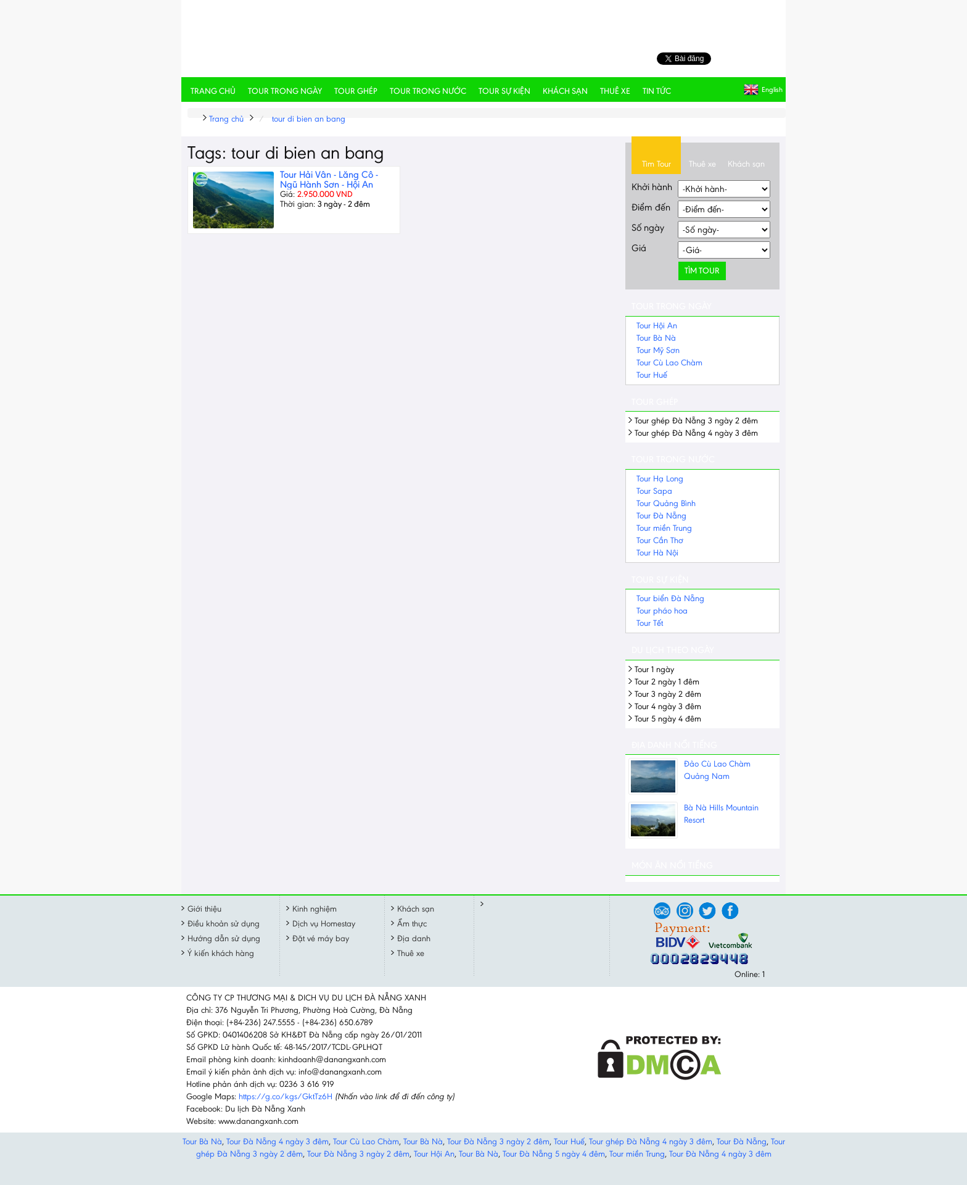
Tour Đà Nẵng (661, 515)
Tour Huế (651, 375)
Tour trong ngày (285, 91)
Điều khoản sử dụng (223, 923)
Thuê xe (615, 91)
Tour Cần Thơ (659, 540)
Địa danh (413, 938)
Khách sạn (565, 91)
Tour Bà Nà (656, 338)
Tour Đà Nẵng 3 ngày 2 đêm (498, 1141)
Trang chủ (213, 91)
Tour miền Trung (664, 528)
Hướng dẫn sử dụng (223, 938)
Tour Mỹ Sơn (658, 350)
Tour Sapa (654, 491)
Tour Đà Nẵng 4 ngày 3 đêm (277, 1141)
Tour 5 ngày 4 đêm (668, 718)
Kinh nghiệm (314, 909)
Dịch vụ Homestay (323, 923)
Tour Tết (649, 623)
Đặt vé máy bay (320, 938)
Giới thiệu (204, 909)
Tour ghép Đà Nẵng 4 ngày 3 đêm (696, 433)
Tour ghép (355, 91)
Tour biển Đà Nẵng (670, 598)
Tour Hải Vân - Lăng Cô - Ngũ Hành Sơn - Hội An (329, 179)
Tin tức (657, 91)
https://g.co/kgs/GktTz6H (285, 1096)
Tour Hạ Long (659, 478)
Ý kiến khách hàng (220, 953)
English (772, 89)
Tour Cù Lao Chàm (669, 362)
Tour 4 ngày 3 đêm (668, 706)
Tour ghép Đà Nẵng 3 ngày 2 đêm (696, 420)
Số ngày (648, 227)
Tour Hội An (656, 325)
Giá (639, 248)
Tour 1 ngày (654, 669)
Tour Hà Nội (657, 552)
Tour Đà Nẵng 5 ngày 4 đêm (554, 1154)
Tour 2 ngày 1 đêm (667, 681)
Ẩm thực (412, 923)
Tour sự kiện (504, 91)
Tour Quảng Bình (666, 503)
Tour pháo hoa (662, 610)
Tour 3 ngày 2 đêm (668, 694)
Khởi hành (652, 187)
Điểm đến (651, 207)
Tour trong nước (428, 91)
